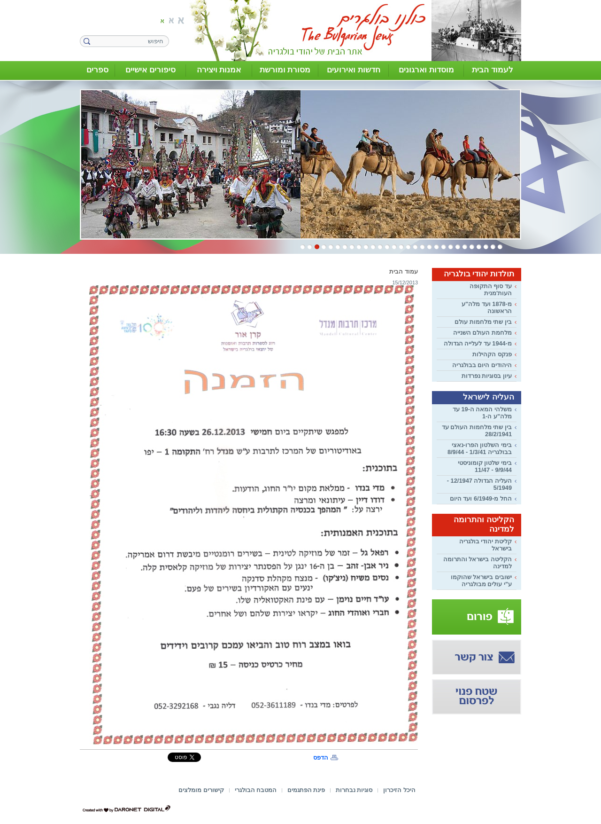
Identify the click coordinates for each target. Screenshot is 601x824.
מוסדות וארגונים (426, 69)
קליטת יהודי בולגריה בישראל (485, 545)
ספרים (97, 69)
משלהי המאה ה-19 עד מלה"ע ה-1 (482, 413)
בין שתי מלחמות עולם (483, 321)
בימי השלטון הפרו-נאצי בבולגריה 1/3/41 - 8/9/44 (479, 448)
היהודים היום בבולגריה (482, 365)
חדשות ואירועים (353, 69)
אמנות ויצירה (219, 69)
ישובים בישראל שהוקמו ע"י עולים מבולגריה (481, 580)
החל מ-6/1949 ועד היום (481, 498)
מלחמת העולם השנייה (482, 332)
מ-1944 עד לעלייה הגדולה (478, 343)
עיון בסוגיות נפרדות (487, 375)
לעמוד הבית (492, 69)
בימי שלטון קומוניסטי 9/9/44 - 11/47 (485, 466)
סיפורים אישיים (150, 69)
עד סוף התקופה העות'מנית (491, 290)
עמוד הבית (403, 271)
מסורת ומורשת (285, 69)
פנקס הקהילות (492, 354)
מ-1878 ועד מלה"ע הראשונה (487, 307)
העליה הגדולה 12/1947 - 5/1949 (479, 484)
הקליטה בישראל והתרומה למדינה (477, 563)
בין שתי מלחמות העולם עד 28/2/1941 (477, 431)
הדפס (320, 757)
